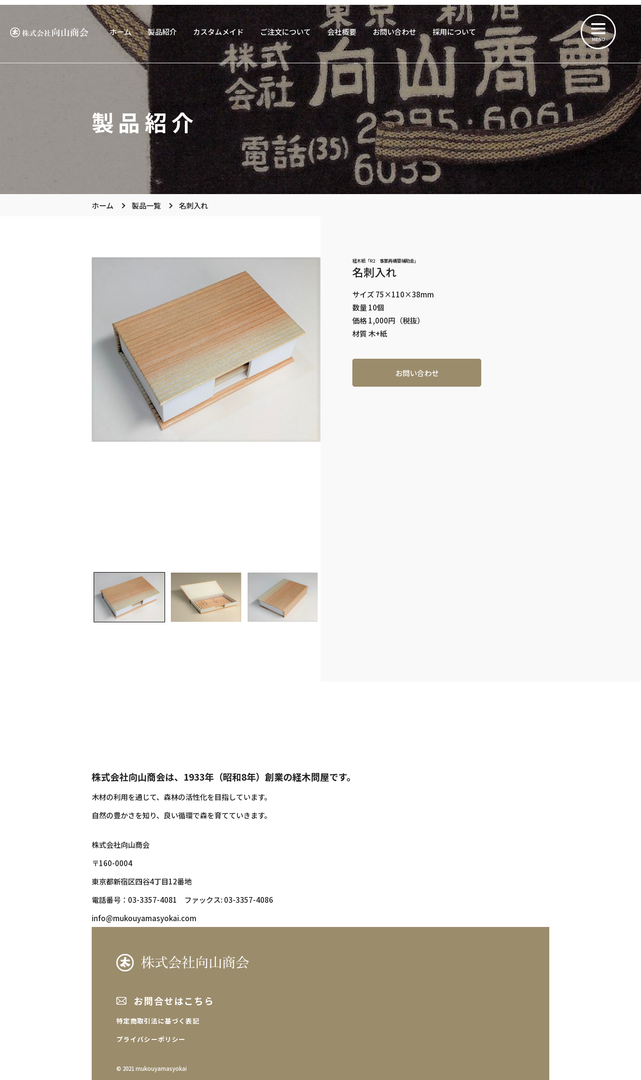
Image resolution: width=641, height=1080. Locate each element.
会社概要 (341, 31)
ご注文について (285, 31)
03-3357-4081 (152, 899)
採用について (454, 31)
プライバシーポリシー (150, 1039)
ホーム (120, 31)
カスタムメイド (218, 31)
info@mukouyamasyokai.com (144, 917)
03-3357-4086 (248, 899)
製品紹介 (162, 31)
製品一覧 (146, 205)
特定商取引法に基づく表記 (157, 1020)
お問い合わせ (394, 31)
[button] (129, 597)
